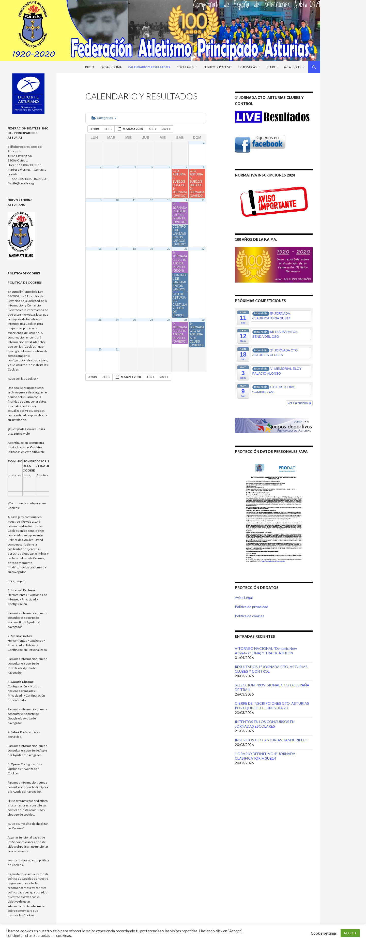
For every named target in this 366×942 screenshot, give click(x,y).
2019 (95, 128)
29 (203, 319)
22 (203, 248)
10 (117, 200)
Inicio (89, 67)
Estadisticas (247, 67)
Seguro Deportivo (217, 67)
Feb (108, 128)
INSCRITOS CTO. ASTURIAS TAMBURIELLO (271, 740)
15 (203, 200)
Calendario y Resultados (149, 67)
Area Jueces (292, 67)
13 (168, 200)
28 (185, 319)
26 (151, 319)
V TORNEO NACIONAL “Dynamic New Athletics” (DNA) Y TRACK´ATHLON (266, 650)
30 (99, 349)
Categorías (104, 118)
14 (185, 200)
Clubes (272, 67)
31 (117, 349)
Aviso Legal (244, 597)
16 (99, 248)
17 (117, 248)
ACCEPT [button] (350, 933)
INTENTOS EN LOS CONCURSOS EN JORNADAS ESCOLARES (265, 723)
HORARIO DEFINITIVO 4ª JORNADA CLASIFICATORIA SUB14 (265, 756)
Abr (153, 128)
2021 (166, 128)
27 (168, 319)
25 (134, 319)
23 (99, 319)
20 (168, 248)
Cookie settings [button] (324, 933)
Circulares (185, 67)
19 (151, 248)
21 (185, 248)
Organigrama (110, 67)
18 (134, 248)
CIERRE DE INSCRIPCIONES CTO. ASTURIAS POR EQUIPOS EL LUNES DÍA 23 (272, 705)
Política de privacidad (251, 607)
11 (134, 200)
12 (151, 200)
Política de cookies (249, 616)
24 (117, 319)
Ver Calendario (299, 403)
